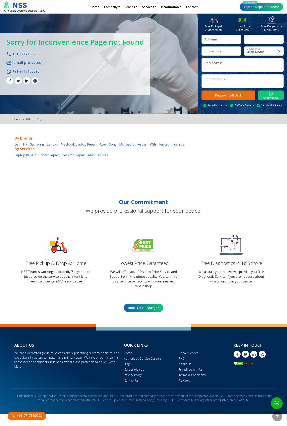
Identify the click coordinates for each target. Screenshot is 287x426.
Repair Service (188, 353)
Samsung (37, 144)
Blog (127, 364)
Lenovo (52, 144)
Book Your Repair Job (143, 308)
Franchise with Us (191, 369)
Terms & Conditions (192, 375)
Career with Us (134, 369)
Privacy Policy (133, 375)
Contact (192, 7)
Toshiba (178, 144)
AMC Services (98, 155)
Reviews (184, 380)
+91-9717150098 (22, 53)
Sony (112, 144)
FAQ (181, 358)
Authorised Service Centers (143, 358)
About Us (185, 364)
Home (94, 7)
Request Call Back (228, 95)
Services (148, 7)
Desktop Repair (73, 155)
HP (25, 144)
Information (170, 7)
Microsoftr (127, 144)
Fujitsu (164, 144)
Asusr (142, 144)
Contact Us (131, 380)
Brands (130, 7)
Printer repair (48, 155)
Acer (103, 144)
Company (111, 7)
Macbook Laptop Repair (79, 144)
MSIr (152, 144)
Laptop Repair (261, 6)
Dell (17, 144)
